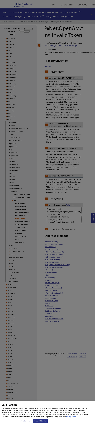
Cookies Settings (24, 422)
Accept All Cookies (40, 422)
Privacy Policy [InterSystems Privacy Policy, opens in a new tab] (71, 418)
